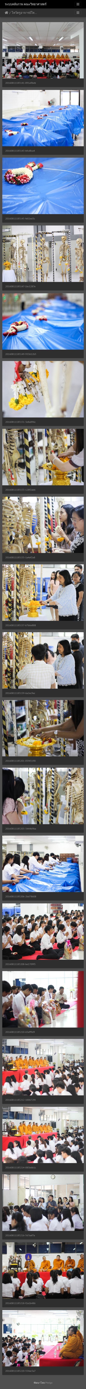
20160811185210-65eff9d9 (20, 1032)
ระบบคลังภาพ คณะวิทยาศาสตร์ (25, 4)
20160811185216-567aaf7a (20, 1235)
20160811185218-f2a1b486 (20, 1303)
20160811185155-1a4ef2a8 (20, 557)
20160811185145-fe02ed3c (20, 218)
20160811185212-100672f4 (20, 1099)
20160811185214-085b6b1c (20, 1167)
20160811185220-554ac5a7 (20, 1370)
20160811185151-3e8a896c (20, 422)
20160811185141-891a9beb (20, 82)
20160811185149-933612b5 (20, 354)
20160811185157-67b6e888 (20, 625)
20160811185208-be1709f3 (20, 964)
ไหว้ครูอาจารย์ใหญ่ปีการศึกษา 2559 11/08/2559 (24, 13)
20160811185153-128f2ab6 (20, 489)
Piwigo (48, 1382)
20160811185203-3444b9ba (20, 828)
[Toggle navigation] (78, 4)
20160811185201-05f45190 (20, 760)
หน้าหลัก (6, 12)
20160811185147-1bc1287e (20, 286)
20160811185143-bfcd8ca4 (20, 150)
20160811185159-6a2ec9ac (20, 693)
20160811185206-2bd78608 (20, 896)
